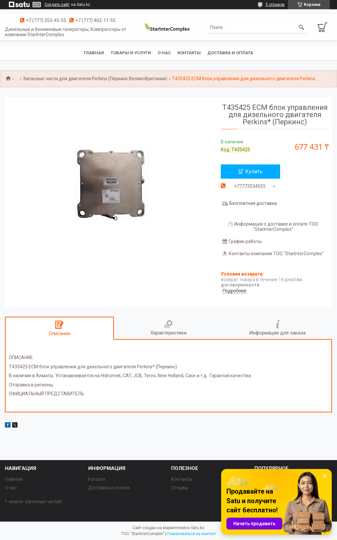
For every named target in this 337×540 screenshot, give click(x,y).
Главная (94, 52)
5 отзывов (275, 4)
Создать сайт (56, 4)
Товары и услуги (131, 52)
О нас (164, 52)
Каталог (97, 479)
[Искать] (301, 27)
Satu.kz (197, 528)
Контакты (189, 52)
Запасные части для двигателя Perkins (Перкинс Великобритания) (95, 78)
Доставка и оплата (230, 52)
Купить (254, 171)
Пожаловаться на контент (191, 533)
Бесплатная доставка (253, 203)
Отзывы (179, 487)
